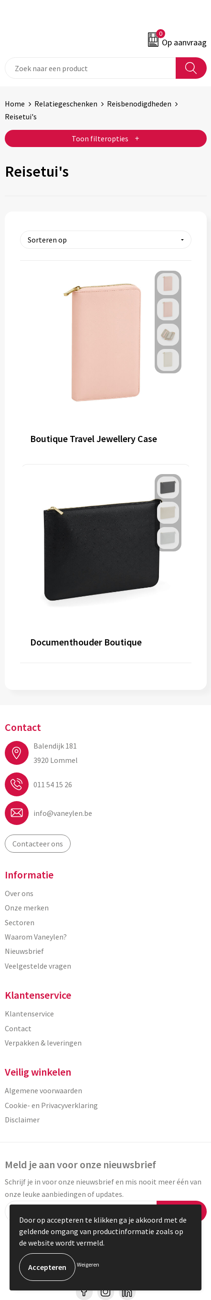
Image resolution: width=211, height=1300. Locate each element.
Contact (18, 1028)
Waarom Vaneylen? (36, 936)
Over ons (19, 893)
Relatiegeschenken (65, 103)
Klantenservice (29, 1013)
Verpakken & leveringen (43, 1042)
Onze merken (27, 907)
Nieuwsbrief (24, 951)
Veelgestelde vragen (38, 966)
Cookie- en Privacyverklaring (51, 1105)
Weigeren (88, 1264)
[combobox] (90, 68)
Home (15, 103)
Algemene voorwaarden (43, 1090)
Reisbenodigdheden (139, 103)
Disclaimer (22, 1119)
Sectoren (19, 922)
